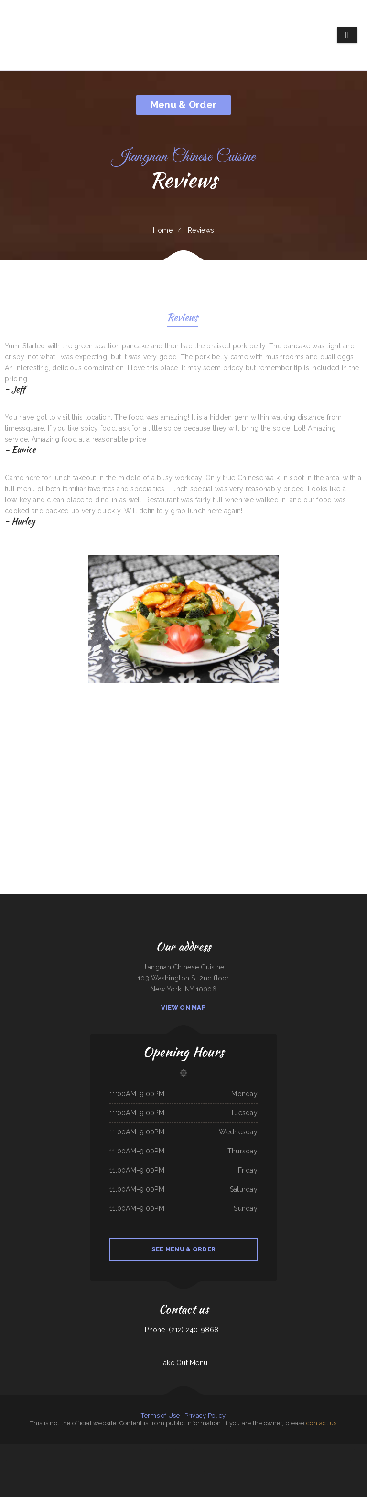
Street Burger (288, 1461)
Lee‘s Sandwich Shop (232, 1450)
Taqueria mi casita (14, 1450)
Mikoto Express (262, 1450)
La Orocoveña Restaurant (38, 1450)
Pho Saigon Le (11, 1461)
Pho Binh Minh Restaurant (65, 1461)
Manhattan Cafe (319, 1450)
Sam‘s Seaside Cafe (124, 1450)
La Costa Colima (146, 1450)
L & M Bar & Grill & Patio (54, 1450)
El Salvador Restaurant (324, 1461)
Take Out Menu (184, 1363)
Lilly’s (352, 1450)
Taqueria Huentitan (298, 1461)
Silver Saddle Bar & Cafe (93, 1461)
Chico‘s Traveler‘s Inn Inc (110, 1461)
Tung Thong (44, 1461)
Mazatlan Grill (252, 1450)
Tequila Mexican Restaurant (196, 1472)
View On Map (183, 1008)
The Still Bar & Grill (331, 1450)
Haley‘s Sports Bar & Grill (184, 1450)
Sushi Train (221, 1461)
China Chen (84, 1450)
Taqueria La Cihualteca (172, 1472)
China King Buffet (343, 1450)
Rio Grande (183, 1472)
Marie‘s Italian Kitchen (256, 1461)
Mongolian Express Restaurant (202, 1450)
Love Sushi (243, 1450)
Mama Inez (355, 1461)
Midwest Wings (186, 1461)
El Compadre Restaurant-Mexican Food (28, 1461)
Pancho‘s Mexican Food (219, 1450)
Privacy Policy (205, 1416)
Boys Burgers (195, 1461)
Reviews (182, 318)
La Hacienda (170, 1450)
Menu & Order (183, 104)
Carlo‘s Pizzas (52, 1461)
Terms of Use (160, 1416)
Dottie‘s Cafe (144, 1461)
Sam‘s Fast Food (310, 1461)
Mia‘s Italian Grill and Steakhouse (129, 1461)
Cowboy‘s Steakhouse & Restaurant (278, 1450)
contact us (321, 1423)
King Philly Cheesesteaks (306, 1450)
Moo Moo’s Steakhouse (241, 1461)
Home (163, 230)
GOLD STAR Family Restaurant (273, 1461)
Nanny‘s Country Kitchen (156, 1461)
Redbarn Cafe (229, 1461)
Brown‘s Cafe (336, 1461)
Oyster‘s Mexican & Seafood (72, 1450)
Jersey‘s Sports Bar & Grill (209, 1461)
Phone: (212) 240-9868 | (183, 1330)
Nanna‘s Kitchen (135, 1450)
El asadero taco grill (95, 1450)
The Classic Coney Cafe (158, 1450)
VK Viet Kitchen (25, 1450)
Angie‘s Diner (293, 1450)
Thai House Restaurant (110, 1450)
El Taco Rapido (346, 1461)
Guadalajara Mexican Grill (172, 1461)
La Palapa (4, 1450)
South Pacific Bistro (79, 1461)
